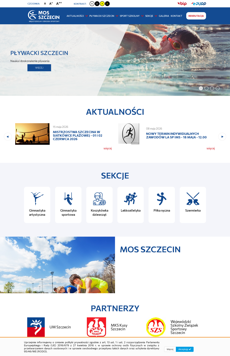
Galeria (164, 15)
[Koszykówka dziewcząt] (99, 205)
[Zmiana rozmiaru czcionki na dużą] (51, 4)
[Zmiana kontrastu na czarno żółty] (107, 3)
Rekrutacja (196, 15)
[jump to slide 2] (206, 88)
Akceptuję (184, 349)
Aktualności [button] (77, 15)
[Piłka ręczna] (162, 205)
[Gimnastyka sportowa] (68, 205)
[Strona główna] (43, 15)
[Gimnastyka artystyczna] (37, 205)
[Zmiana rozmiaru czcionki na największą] (59, 3)
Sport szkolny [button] (132, 15)
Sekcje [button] (151, 15)
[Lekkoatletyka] (130, 205)
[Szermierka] (193, 205)
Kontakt (176, 15)
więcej (107, 148)
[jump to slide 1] (201, 88)
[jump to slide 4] (218, 88)
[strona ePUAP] (196, 3)
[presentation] (8, 137)
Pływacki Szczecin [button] (103, 15)
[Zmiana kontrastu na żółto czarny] (102, 3)
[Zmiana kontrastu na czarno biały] (97, 3)
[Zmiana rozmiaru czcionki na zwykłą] (45, 3)
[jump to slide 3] (212, 88)
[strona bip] (182, 4)
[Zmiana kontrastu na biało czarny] (92, 3)
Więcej (170, 349)
